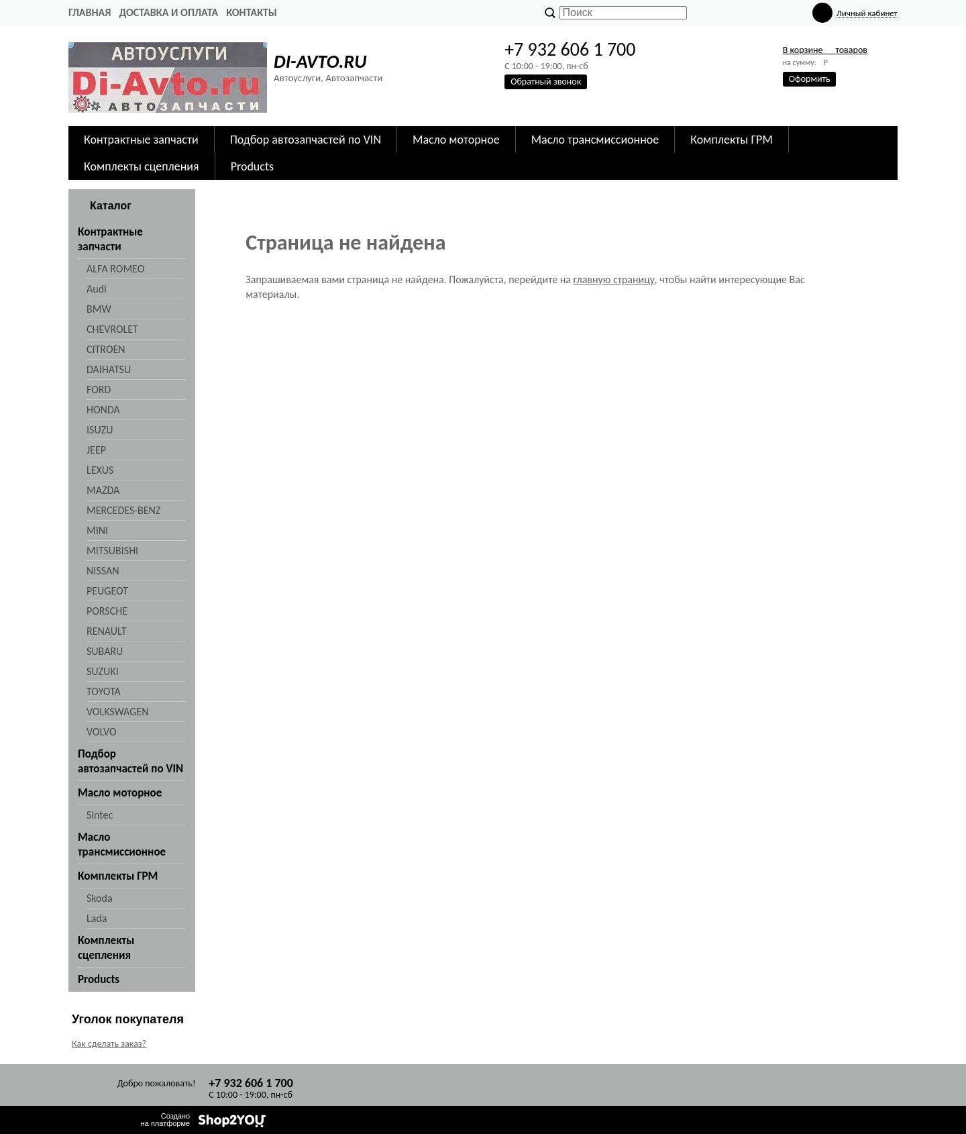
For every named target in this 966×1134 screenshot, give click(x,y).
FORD (99, 389)
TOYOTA (104, 691)
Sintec (100, 815)
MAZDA (103, 490)
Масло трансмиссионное (595, 139)
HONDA (103, 409)
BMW (99, 309)
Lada (97, 918)
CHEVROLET (112, 329)
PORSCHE (107, 611)
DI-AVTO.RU (320, 61)
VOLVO (102, 731)
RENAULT (106, 631)
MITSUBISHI (112, 550)
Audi (97, 288)
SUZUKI (103, 671)
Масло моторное (456, 139)
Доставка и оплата (168, 12)
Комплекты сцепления (141, 166)
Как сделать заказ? (109, 1043)
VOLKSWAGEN (117, 711)
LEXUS (100, 470)
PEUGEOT (107, 590)
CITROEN (106, 349)
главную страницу (614, 279)
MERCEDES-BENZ (123, 510)
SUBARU (105, 651)
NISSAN (103, 570)
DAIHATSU (109, 369)
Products (252, 166)
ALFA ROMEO (115, 268)
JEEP (96, 450)
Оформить (809, 79)
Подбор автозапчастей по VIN (305, 139)
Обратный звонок (546, 81)
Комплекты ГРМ (731, 139)
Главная (89, 12)
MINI (97, 530)
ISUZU (100, 429)
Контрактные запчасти (141, 139)
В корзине (825, 50)
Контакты (251, 12)
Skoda (100, 898)
